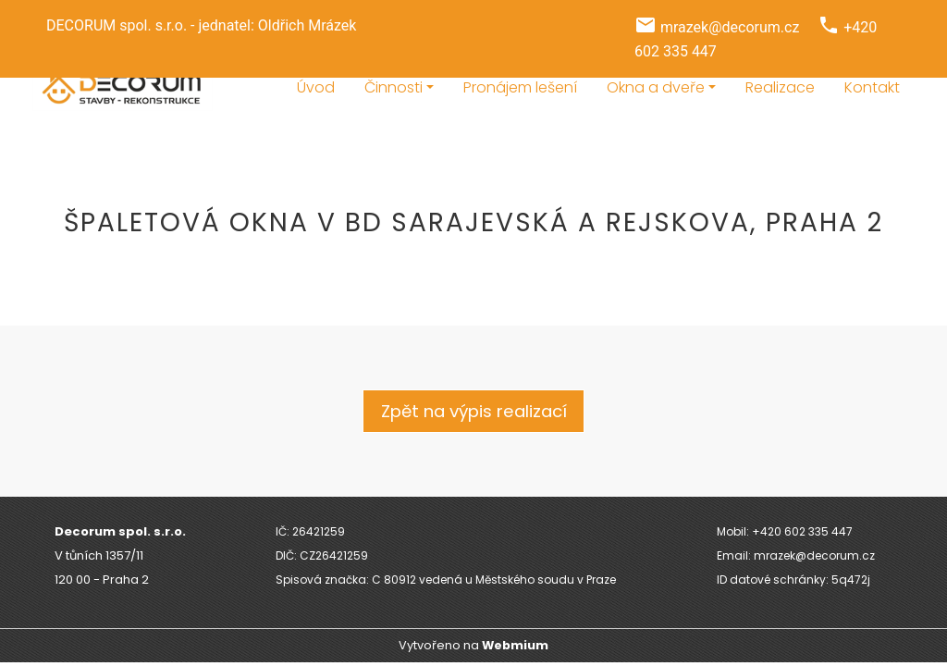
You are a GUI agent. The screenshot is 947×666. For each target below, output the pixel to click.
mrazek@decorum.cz (729, 27)
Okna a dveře (656, 87)
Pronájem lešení (520, 87)
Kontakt (872, 87)
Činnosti (393, 87)
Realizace (780, 87)
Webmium (515, 645)
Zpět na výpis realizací (474, 411)
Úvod (316, 87)
